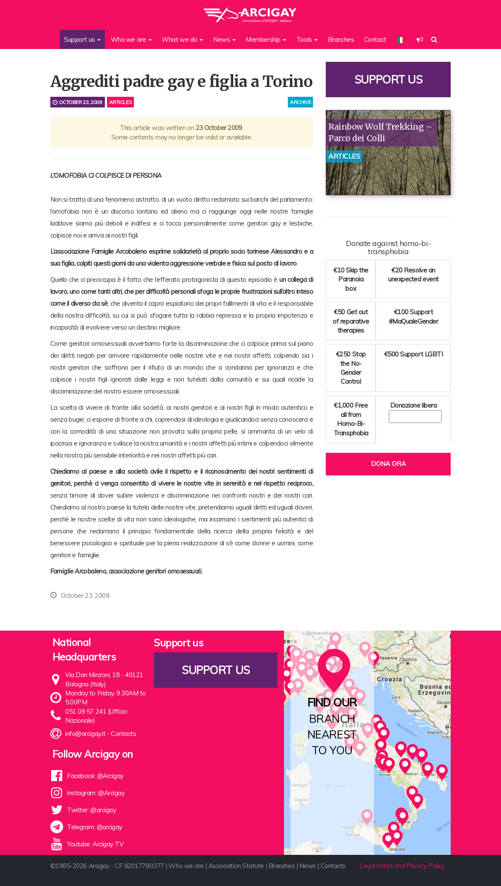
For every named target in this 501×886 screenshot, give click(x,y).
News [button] (224, 39)
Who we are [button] (131, 39)
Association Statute (236, 866)
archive (300, 102)
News (307, 866)
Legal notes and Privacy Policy (402, 866)
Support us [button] (82, 39)
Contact (375, 39)
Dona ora (388, 464)
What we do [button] (182, 39)
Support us (388, 79)
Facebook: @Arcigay (95, 776)
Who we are (186, 866)
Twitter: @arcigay (91, 810)
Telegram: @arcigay (94, 827)
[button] (419, 39)
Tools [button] (307, 39)
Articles (120, 102)
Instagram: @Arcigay (96, 793)
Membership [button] (266, 39)
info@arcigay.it (85, 734)
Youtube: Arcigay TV (95, 844)
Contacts (123, 734)
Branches (341, 39)
